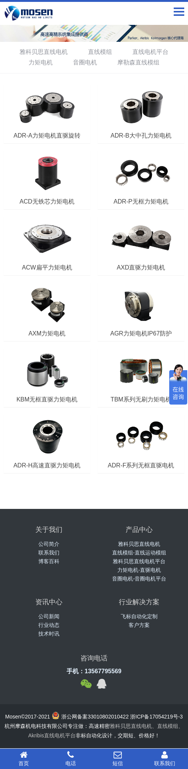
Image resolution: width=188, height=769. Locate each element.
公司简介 (48, 544)
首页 (23, 758)
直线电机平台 (150, 52)
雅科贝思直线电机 (44, 52)
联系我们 (48, 553)
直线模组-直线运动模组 (139, 553)
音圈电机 (85, 62)
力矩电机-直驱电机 (139, 570)
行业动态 (48, 625)
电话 (70, 758)
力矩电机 (41, 62)
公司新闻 (48, 616)
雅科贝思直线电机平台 (139, 561)
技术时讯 (48, 634)
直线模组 (100, 52)
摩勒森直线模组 (138, 62)
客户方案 (139, 625)
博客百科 (48, 561)
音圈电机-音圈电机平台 (139, 579)
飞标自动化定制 (139, 616)
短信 (117, 758)
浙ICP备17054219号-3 (156, 717)
